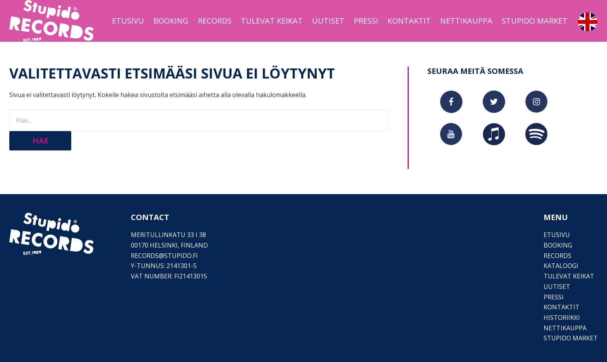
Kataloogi (561, 265)
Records (557, 255)
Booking (558, 245)
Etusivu (557, 235)
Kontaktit (562, 307)
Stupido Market (571, 338)
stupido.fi (181, 255)
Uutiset (557, 286)
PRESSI (554, 297)
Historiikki (562, 317)
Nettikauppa (565, 328)
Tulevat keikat (569, 276)
